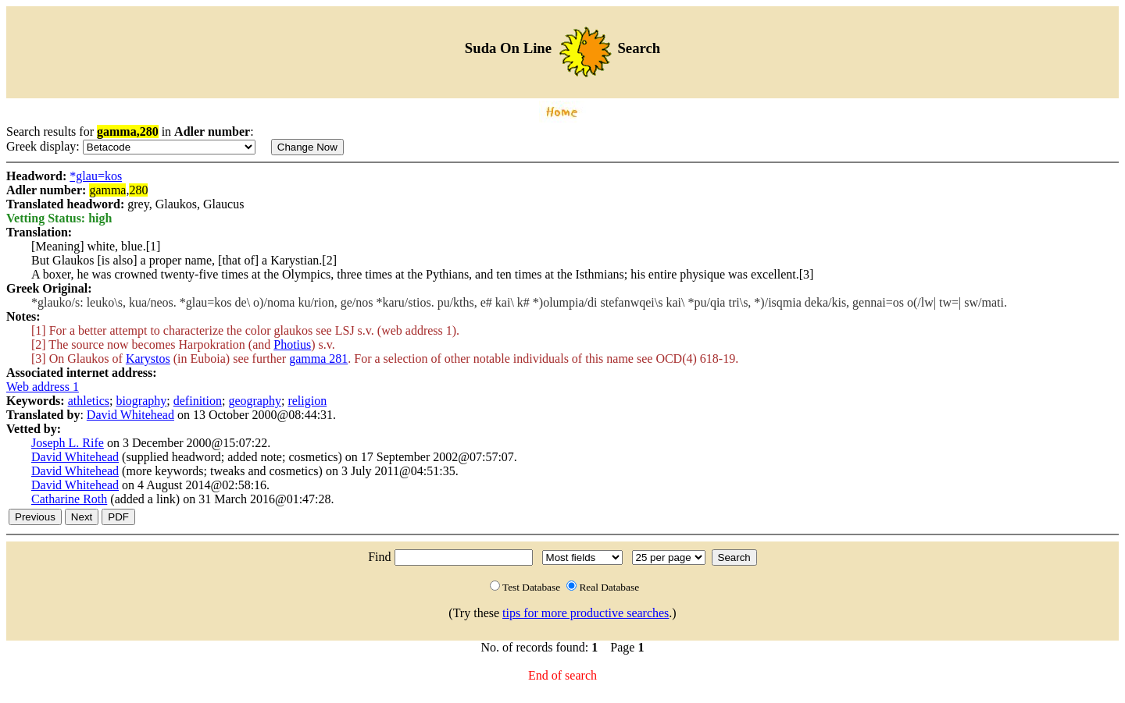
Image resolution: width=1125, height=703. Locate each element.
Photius (292, 344)
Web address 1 (42, 386)
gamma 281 (318, 358)
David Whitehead (130, 414)
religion (307, 400)
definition (197, 400)
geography (254, 400)
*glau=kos (96, 176)
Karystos (148, 358)
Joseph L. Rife (67, 442)
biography (141, 400)
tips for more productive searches (585, 613)
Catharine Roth (69, 499)
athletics (88, 400)
